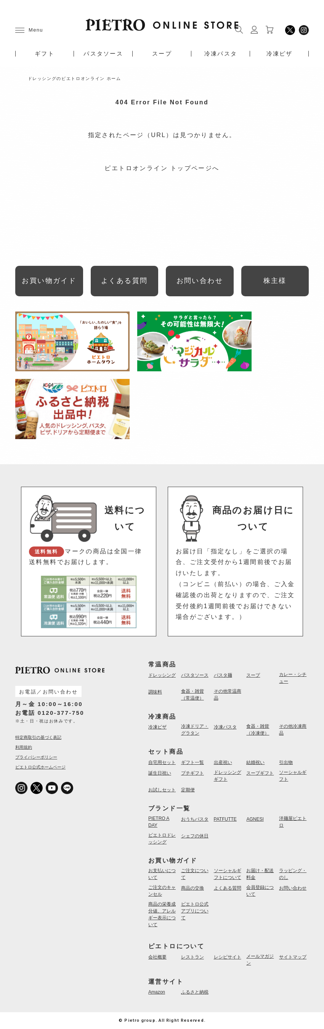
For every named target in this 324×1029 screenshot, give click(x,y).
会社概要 (157, 957)
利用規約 (23, 747)
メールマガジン (260, 960)
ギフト (45, 53)
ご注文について (195, 874)
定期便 (188, 790)
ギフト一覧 (192, 762)
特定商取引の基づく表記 (38, 737)
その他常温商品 (227, 695)
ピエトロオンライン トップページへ (161, 168)
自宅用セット (162, 762)
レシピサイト (227, 957)
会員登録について (260, 891)
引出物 (286, 762)
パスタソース (103, 53)
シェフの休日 (195, 836)
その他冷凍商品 (292, 730)
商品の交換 (192, 888)
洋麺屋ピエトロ (292, 822)
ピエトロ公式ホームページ (40, 767)
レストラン (192, 957)
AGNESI (254, 819)
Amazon (156, 992)
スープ (162, 53)
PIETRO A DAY (158, 822)
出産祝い (223, 762)
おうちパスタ (195, 819)
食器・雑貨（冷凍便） (257, 730)
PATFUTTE (225, 819)
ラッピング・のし (292, 874)
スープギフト (260, 773)
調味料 (155, 692)
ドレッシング (162, 675)
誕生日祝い (159, 773)
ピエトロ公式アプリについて (195, 910)
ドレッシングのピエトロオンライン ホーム (74, 78)
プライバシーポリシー (36, 757)
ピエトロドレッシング (162, 838)
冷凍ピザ (279, 53)
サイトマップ (292, 957)
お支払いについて (162, 874)
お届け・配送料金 (260, 874)
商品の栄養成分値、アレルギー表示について (162, 914)
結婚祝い (255, 762)
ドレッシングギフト (227, 776)
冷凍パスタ (220, 53)
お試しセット (162, 790)
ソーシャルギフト (292, 776)
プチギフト (192, 773)
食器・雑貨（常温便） (192, 695)
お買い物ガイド (49, 280)
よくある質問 (124, 280)
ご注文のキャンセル (162, 891)
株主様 (275, 280)
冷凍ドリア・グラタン (195, 730)
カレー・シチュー (292, 678)
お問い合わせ (199, 280)
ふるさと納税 (195, 992)
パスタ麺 (223, 675)
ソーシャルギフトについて (227, 874)
